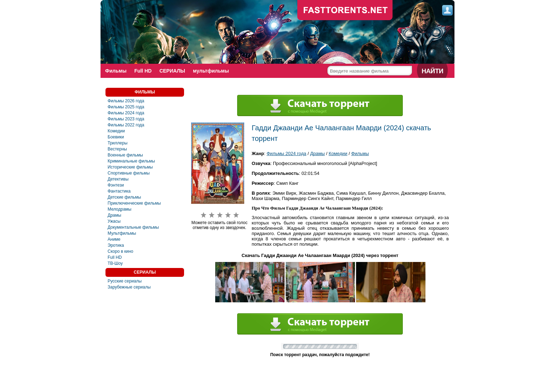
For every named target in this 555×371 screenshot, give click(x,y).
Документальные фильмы (133, 227)
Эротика (116, 245)
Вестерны (117, 149)
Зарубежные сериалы (129, 287)
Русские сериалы (125, 281)
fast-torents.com (345, 10)
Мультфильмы (122, 233)
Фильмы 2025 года (126, 106)
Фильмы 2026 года (126, 100)
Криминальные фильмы (131, 161)
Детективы (118, 179)
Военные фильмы (125, 155)
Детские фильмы (124, 197)
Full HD (142, 71)
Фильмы (115, 71)
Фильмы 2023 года (126, 118)
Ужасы (114, 221)
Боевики (116, 137)
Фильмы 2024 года (126, 112)
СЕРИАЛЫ (172, 71)
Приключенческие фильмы (134, 203)
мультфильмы (211, 71)
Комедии (116, 131)
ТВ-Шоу (115, 263)
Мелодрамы (119, 209)
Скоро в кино (120, 251)
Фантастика (119, 191)
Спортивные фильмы (129, 173)
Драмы (114, 215)
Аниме (114, 239)
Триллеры (117, 143)
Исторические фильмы (130, 167)
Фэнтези (116, 185)
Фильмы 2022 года (126, 124)
